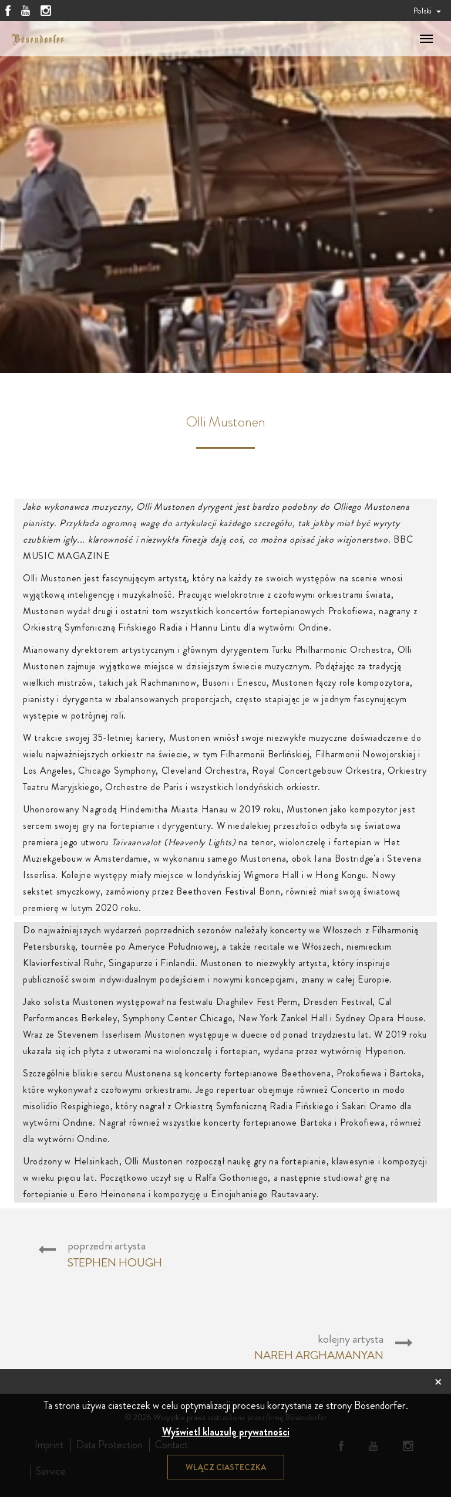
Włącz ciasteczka (226, 1467)
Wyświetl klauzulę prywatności (226, 1432)
